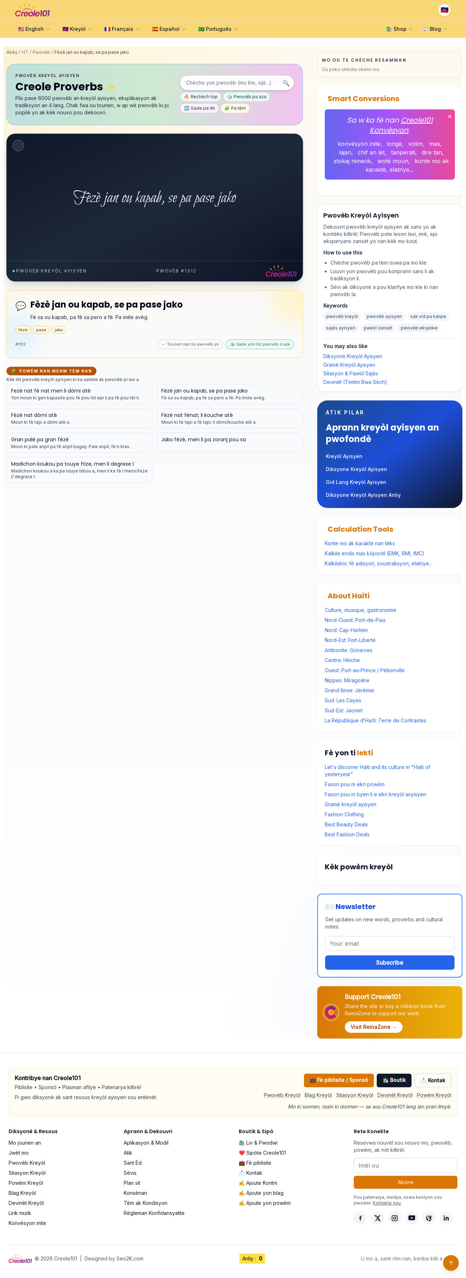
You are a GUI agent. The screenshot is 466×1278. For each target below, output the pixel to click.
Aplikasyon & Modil (146, 1143)
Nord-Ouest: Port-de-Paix (355, 620)
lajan (345, 152)
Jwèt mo (19, 1153)
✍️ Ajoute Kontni (258, 1183)
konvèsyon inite (359, 143)
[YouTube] (411, 1218)
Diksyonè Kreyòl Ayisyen (352, 356)
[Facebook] (360, 1218)
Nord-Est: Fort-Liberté (350, 640)
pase (41, 329)
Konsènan (135, 1193)
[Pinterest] (429, 1218)
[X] (377, 1218)
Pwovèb (41, 52)
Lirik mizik (20, 1213)
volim (415, 143)
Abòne (406, 1182)
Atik (128, 1153)
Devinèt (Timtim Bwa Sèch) (355, 382)
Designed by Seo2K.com (114, 1258)
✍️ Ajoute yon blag (261, 1193)
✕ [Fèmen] (449, 116)
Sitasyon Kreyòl (354, 1095)
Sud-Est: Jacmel (343, 710)
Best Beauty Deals (346, 824)
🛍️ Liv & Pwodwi (258, 1143)
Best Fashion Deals (347, 834)
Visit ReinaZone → (374, 1027)
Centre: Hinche (342, 660)
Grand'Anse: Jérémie (349, 690)
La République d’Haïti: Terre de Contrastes (375, 720)
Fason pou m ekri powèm (355, 784)
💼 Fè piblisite (255, 1163)
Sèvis (130, 1173)
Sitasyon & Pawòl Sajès (350, 373)
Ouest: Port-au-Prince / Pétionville (365, 670)
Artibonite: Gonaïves (348, 650)
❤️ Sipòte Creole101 (262, 1153)
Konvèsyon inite (27, 1223)
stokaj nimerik (352, 161)
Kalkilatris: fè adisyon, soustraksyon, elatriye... (378, 563)
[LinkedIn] (446, 1218)
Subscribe (389, 962)
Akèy (12, 52)
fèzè (23, 329)
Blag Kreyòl (318, 1095)
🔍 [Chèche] (286, 82)
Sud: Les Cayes (343, 700)
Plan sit (132, 1183)
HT (25, 52)
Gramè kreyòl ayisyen (350, 804)
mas (434, 143)
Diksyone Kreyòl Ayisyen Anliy (363, 495)
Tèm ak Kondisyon (145, 1203)
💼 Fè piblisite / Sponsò (339, 1080)
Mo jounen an (25, 1143)
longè (394, 143)
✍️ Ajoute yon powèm (265, 1203)
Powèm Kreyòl (434, 1095)
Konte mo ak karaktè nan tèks (360, 543)
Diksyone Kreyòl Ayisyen (356, 469)
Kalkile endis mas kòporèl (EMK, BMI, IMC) (374, 553)
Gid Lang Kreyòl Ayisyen (356, 482)
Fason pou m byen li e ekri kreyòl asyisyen (375, 794)
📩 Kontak (432, 1080)
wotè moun (392, 161)
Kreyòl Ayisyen (344, 456)
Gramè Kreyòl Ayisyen (349, 365)
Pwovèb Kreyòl (282, 1095)
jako (59, 329)
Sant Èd (133, 1163)
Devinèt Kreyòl (395, 1095)
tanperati (403, 152)
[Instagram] (394, 1218)
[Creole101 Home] (32, 10)
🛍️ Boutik (394, 1080)
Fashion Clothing (344, 814)
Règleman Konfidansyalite (154, 1213)
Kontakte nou (387, 1203)
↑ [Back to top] (451, 1263)
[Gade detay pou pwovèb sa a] (79, 394)
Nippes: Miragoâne (347, 680)
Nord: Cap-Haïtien (346, 630)
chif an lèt (371, 152)
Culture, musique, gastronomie (360, 610)
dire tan (432, 152)
